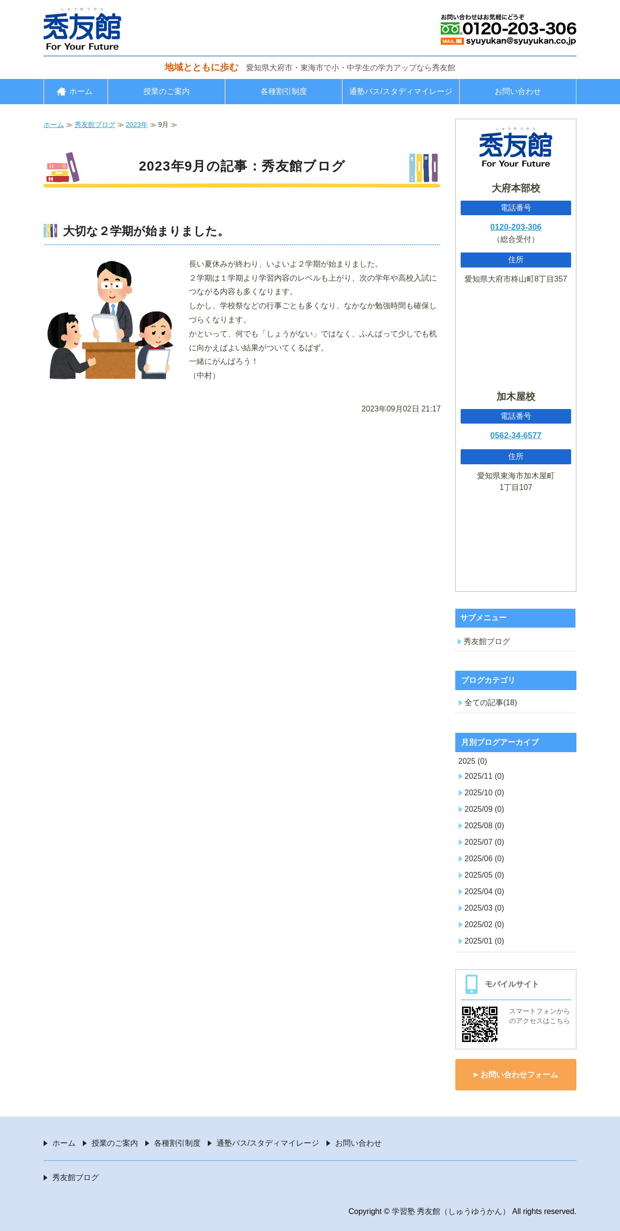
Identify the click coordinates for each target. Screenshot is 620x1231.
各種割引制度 (284, 91)
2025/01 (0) (484, 941)
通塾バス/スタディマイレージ (400, 91)
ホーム (81, 91)
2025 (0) (472, 761)
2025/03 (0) (484, 908)
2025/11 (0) (484, 776)
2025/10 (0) (484, 793)
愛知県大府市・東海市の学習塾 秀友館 (82, 28)
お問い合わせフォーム (519, 1075)
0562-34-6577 (516, 435)
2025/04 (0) (484, 891)
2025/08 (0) (484, 825)
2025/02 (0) (484, 924)
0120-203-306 (516, 227)
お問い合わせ (518, 91)
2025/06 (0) (484, 858)
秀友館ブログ (95, 124)
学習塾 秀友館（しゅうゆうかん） (451, 1211)
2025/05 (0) (484, 875)
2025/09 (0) (484, 809)
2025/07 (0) (484, 842)
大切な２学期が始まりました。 (146, 230)
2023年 (137, 124)
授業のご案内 (166, 91)
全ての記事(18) (491, 702)
